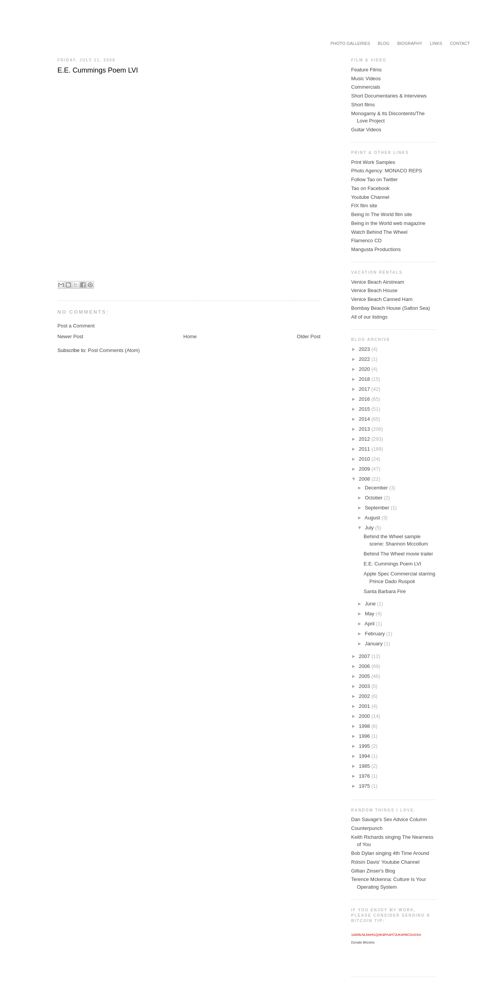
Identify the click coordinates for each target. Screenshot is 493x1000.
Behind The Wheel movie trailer (398, 554)
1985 (365, 766)
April (370, 623)
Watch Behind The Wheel (379, 232)
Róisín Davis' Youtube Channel (385, 862)
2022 (365, 359)
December (377, 488)
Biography (409, 43)
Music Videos (366, 78)
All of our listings (369, 317)
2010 (365, 459)
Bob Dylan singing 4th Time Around (390, 853)
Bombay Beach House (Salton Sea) (390, 308)
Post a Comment (76, 326)
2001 (365, 706)
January (374, 643)
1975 (365, 786)
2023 (365, 349)
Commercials (366, 87)
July (370, 528)
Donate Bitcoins (363, 942)
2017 (365, 389)
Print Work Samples (373, 162)
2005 (365, 676)
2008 (365, 479)
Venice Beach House (374, 290)
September (377, 508)
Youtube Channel (370, 197)
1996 (365, 736)
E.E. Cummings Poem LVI (392, 564)
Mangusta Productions (376, 249)
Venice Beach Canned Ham (382, 299)
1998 (365, 726)
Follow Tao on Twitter (374, 179)
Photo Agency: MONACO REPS (386, 171)
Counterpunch (367, 828)
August (372, 518)
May (370, 614)
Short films (363, 104)
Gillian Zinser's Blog (373, 871)
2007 (365, 656)
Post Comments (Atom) (114, 350)
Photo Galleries (350, 43)
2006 (365, 666)
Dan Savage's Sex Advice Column (389, 819)
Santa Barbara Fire (385, 591)
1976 (365, 776)
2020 (365, 369)
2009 (365, 469)
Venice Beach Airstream (377, 282)
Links (436, 43)
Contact (460, 43)
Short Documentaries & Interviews (389, 96)
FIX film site (364, 205)
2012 (365, 439)
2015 (365, 409)
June (371, 604)
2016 (365, 399)
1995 (365, 746)
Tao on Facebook (370, 188)
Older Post (308, 336)
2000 (365, 716)
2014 (365, 419)
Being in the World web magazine (388, 223)
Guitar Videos (366, 129)
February (375, 633)
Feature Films (366, 70)
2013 (365, 429)
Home (190, 336)
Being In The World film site (381, 214)
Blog (384, 43)
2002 (365, 696)
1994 (365, 756)
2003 (365, 686)
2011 (365, 449)
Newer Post (70, 336)
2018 (365, 379)
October (374, 498)
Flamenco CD (366, 240)
